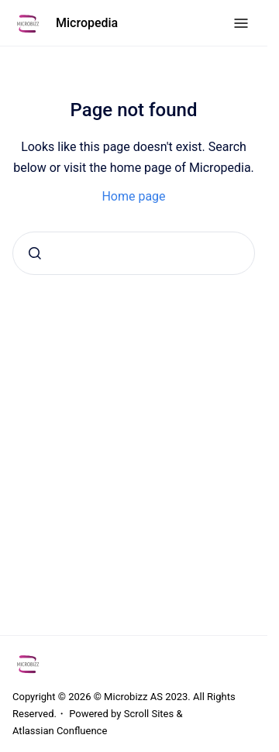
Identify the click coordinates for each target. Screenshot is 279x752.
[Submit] (34, 253)
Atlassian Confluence (59, 731)
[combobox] (133, 253)
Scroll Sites (149, 713)
